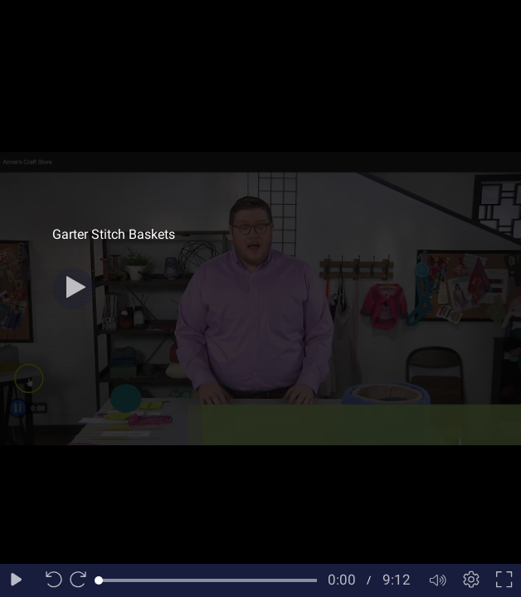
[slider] (208, 580)
